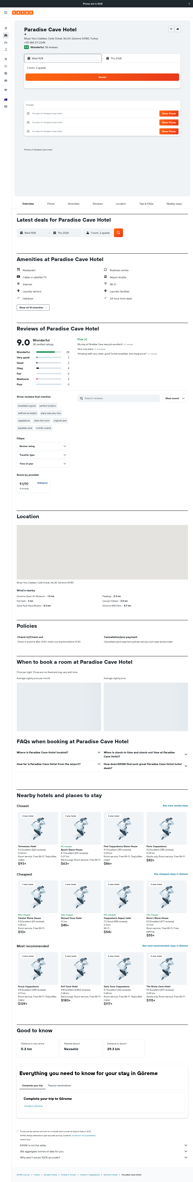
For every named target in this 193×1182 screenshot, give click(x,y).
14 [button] (75, 105)
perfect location (48, 405)
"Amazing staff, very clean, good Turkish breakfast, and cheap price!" (117, 353)
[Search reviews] (121, 398)
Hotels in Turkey (68, 1174)
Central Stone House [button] (29, 918)
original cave (60, 420)
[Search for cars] (5, 37)
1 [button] (82, 89)
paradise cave (25, 427)
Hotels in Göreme (33, 1106)
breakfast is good (27, 405)
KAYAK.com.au (23, 1174)
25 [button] (50, 122)
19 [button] (58, 114)
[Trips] (5, 84)
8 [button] (83, 97)
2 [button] (91, 89)
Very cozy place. (91, 348)
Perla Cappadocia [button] (156, 846)
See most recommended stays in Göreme (165, 945)
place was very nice (51, 413)
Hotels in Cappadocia (90, 1174)
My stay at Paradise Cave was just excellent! (105, 344)
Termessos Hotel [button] (27, 846)
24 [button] (42, 122)
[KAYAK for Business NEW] (5, 75)
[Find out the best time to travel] (5, 68)
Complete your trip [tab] (32, 1085)
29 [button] (82, 122)
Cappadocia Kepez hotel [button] (117, 918)
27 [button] (66, 122)
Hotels (37, 1174)
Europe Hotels (50, 1174)
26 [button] (58, 122)
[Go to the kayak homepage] (22, 13)
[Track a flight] (5, 60)
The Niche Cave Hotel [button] (158, 986)
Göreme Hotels (111, 1174)
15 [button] (83, 105)
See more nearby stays (175, 805)
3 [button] (42, 97)
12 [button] (58, 105)
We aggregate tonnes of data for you (104, 1151)
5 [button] (58, 97)
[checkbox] (33, 486)
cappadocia (24, 420)
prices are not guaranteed (83, 1135)
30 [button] (91, 122)
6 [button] (66, 97)
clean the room (42, 420)
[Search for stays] (5, 30)
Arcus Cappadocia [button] (28, 986)
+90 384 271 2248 (34, 42)
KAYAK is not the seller (104, 1145)
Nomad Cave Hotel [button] (71, 918)
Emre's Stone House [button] (157, 918)
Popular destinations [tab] (59, 1085)
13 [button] (66, 105)
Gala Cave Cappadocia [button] (117, 986)
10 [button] (42, 105)
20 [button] (66, 114)
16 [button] (91, 105)
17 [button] (42, 114)
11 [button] (50, 105)
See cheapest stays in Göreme (171, 873)
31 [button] (42, 130)
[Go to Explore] (5, 53)
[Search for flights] (5, 23)
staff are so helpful (27, 413)
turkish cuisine (43, 427)
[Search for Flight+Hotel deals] (5, 44)
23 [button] (90, 114)
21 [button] (75, 114)
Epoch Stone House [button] (71, 849)
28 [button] (74, 122)
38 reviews (51, 47)
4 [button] (50, 97)
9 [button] (91, 97)
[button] (189, 3)
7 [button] (74, 97)
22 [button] (82, 114)
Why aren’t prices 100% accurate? (104, 1157)
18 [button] (50, 114)
